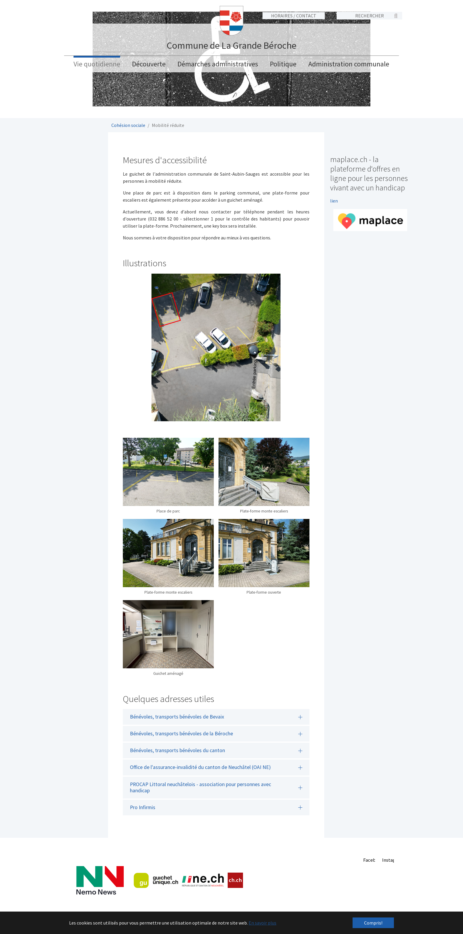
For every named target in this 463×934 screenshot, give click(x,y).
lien (334, 200)
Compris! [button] (373, 923)
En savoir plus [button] (262, 923)
